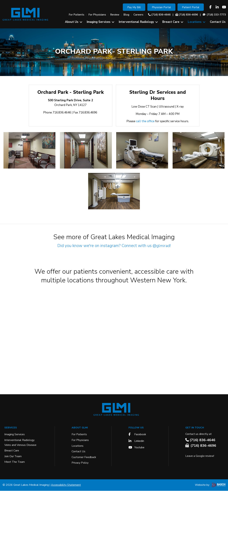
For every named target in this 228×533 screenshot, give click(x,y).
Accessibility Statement (66, 527)
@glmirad (161, 245)
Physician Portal (161, 7)
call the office (145, 121)
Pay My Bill (134, 7)
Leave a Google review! (199, 498)
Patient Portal (190, 7)
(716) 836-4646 (161, 14)
